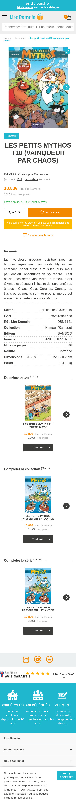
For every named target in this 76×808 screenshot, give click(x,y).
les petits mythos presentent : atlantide (38, 517)
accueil (7, 38)
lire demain (20, 38)
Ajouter (50, 212)
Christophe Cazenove (33, 174)
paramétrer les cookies (18, 797)
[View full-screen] (67, 51)
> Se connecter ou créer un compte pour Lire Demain (38, 224)
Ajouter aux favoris (38, 235)
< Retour (11, 136)
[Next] (66, 87)
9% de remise (25, 7)
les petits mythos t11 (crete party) (38, 426)
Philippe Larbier (27, 179)
